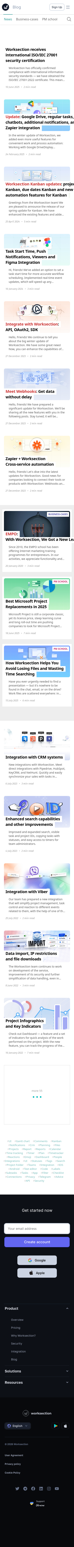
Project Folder (15, 1165)
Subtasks (11, 1173)
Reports (41, 1149)
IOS (61, 1165)
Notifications (17, 1145)
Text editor (30, 1169)
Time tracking (15, 1153)
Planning (44, 1145)
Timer (31, 1153)
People (58, 1157)
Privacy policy (13, 1463)
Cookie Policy (12, 1472)
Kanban (57, 1141)
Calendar (55, 1149)
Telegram (45, 1177)
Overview (17, 1319)
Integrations (12, 1161)
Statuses (37, 1161)
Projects (14, 1149)
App (35, 1173)
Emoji (27, 1157)
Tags (49, 1161)
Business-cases (27, 19)
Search (61, 1161)
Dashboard (42, 1157)
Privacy (30, 1177)
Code (45, 1169)
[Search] (69, 19)
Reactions (14, 1157)
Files (57, 1145)
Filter (45, 1173)
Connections (14, 1177)
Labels (56, 1169)
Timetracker (56, 1153)
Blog (14, 1359)
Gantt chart (23, 1141)
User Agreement (14, 1455)
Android (15, 1169)
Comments (41, 1141)
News (8, 19)
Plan (42, 1153)
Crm (32, 1145)
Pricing (15, 1327)
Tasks (25, 1173)
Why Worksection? (23, 1335)
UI (10, 1141)
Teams (32, 1165)
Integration (47, 1165)
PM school (49, 19)
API (28, 1180)
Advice (59, 1177)
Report (27, 1149)
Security (39, 1180)
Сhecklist (58, 1173)
